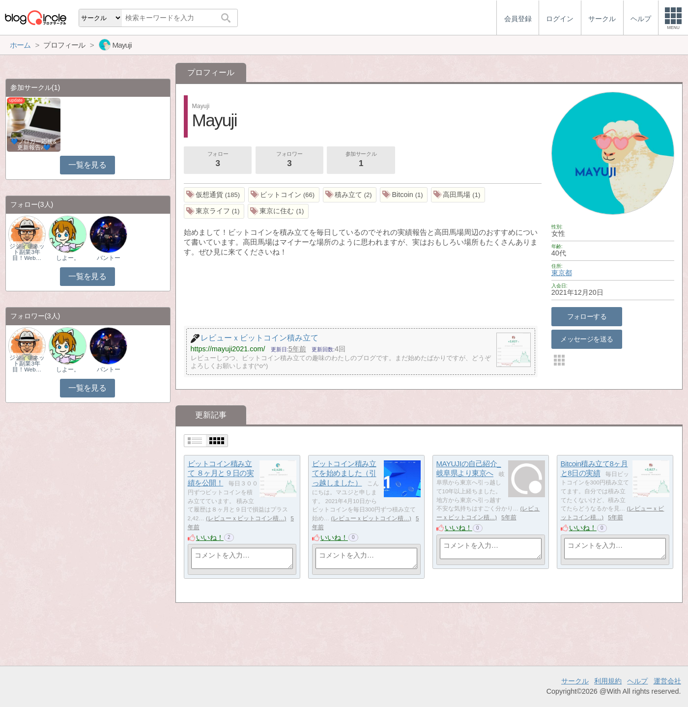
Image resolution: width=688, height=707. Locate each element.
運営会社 (667, 681)
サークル (575, 681)
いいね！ (210, 537)
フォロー (217, 160)
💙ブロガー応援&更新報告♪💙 (34, 144)
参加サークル (361, 160)
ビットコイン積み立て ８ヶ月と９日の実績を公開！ (221, 473)
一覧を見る (87, 165)
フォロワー (289, 160)
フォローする (587, 316)
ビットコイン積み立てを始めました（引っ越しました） (344, 473)
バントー (108, 258)
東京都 (561, 273)
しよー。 (68, 258)
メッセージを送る (586, 339)
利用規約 (608, 681)
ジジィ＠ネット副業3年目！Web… (27, 252)
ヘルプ (637, 681)
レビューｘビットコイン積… (246, 518)
